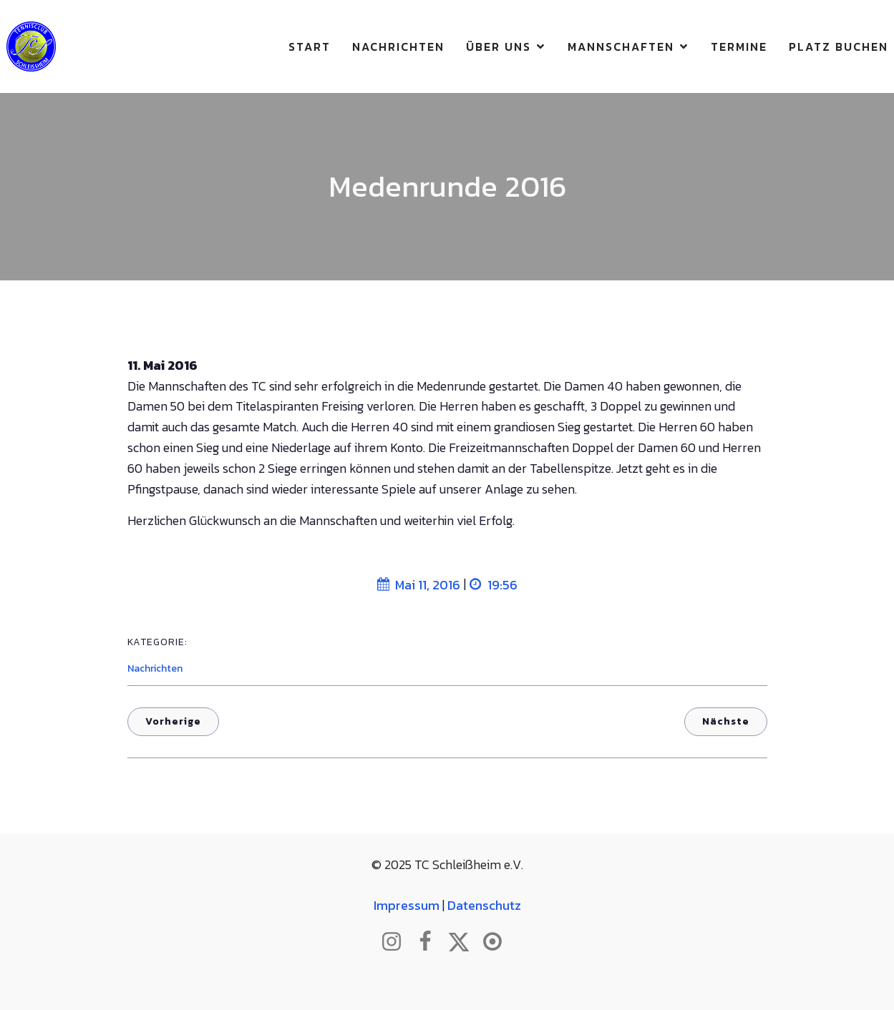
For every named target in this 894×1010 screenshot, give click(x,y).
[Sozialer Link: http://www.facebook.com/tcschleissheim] (430, 942)
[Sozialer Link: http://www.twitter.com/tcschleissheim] (464, 942)
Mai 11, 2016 (418, 584)
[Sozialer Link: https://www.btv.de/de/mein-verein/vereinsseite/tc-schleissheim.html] (498, 942)
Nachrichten (398, 46)
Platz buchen (838, 46)
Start (309, 46)
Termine (739, 46)
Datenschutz (484, 905)
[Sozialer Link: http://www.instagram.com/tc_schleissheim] (397, 942)
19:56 (494, 584)
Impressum (406, 905)
